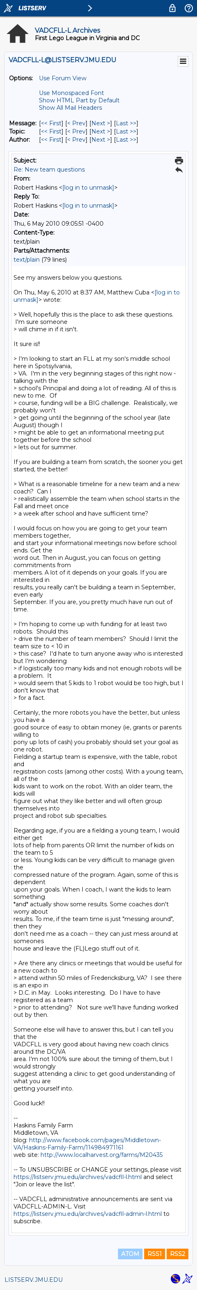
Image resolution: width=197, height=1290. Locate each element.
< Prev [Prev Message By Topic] (76, 131)
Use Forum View (62, 78)
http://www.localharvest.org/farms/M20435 (102, 1155)
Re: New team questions (49, 169)
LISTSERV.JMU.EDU (34, 1279)
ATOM (130, 1254)
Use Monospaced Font (71, 93)
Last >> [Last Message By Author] (126, 139)
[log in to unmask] (88, 187)
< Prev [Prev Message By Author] (76, 139)
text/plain (27, 259)
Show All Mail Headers (70, 107)
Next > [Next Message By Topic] (100, 131)
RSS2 (177, 1254)
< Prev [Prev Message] (76, 123)
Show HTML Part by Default (79, 100)
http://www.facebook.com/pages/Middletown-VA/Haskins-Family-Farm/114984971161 (87, 1143)
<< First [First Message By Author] (51, 139)
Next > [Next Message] (100, 123)
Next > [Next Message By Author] (100, 139)
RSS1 (154, 1254)
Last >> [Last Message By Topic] (126, 131)
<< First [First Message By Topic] (51, 131)
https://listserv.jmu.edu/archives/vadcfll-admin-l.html (88, 1214)
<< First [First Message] (51, 123)
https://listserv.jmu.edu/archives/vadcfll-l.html (78, 1177)
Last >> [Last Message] (126, 123)
